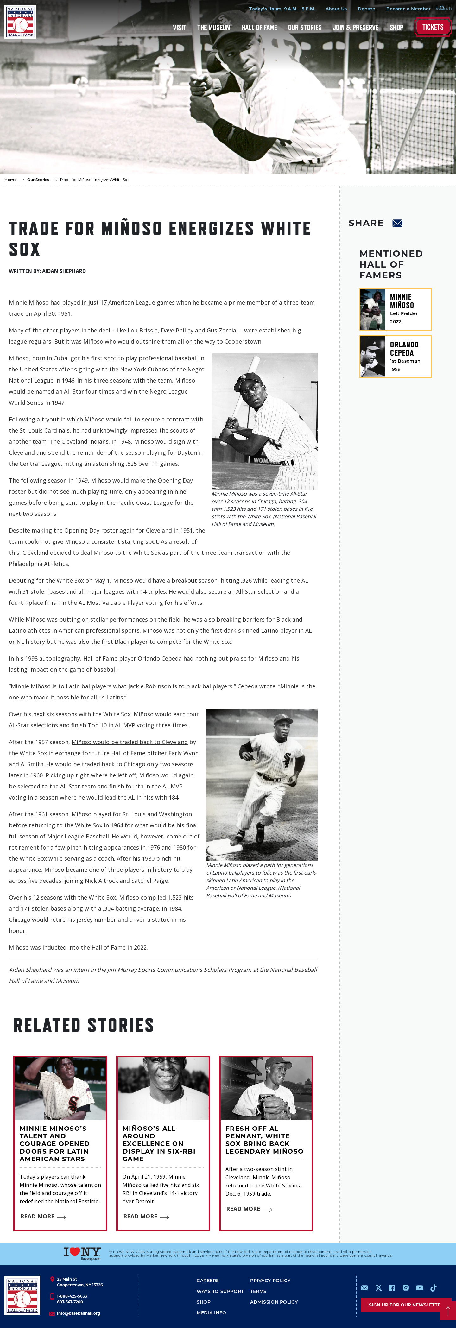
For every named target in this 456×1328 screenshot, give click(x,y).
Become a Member (398, 9)
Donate (355, 9)
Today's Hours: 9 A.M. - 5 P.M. (271, 9)
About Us (325, 9)
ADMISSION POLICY (274, 1302)
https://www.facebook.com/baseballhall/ (392, 1288)
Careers (208, 1280)
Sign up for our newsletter (406, 1305)
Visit (179, 27)
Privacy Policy (270, 1280)
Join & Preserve (355, 27)
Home (10, 179)
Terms (258, 1291)
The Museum (214, 27)
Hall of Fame (259, 27)
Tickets (433, 27)
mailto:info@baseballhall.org (365, 1288)
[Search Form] (436, 9)
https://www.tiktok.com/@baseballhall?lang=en (433, 1288)
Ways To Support (220, 1291)
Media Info (211, 1313)
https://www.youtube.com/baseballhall (419, 1288)
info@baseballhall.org (78, 1313)
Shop (396, 27)
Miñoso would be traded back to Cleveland (130, 742)
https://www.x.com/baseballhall (378, 1287)
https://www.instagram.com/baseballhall (405, 1288)
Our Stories (305, 27)
